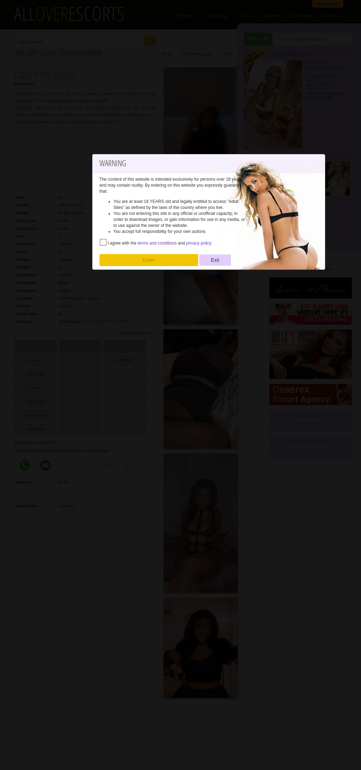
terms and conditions (157, 243)
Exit (215, 260)
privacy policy (199, 243)
